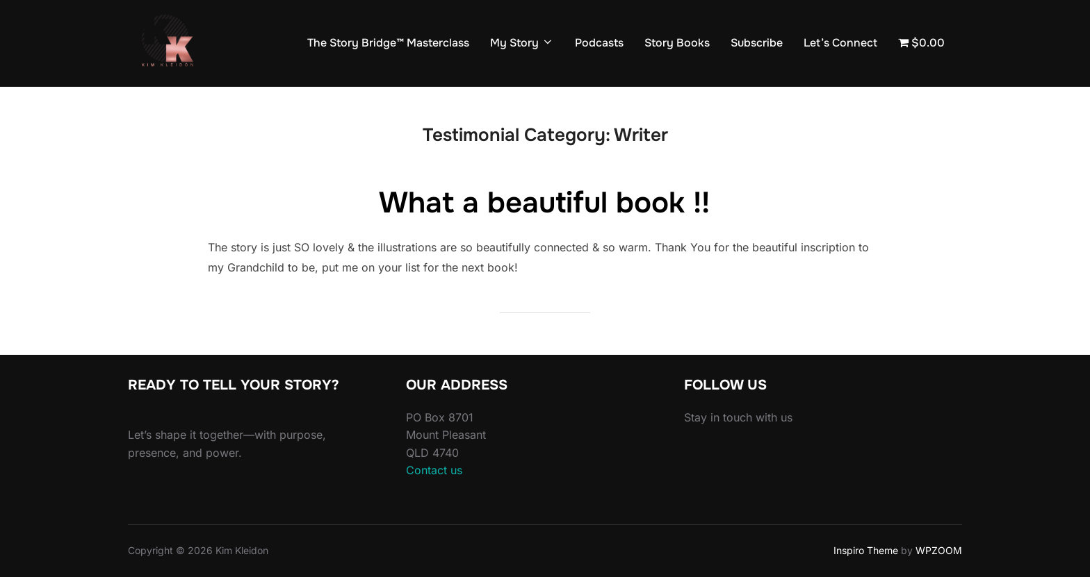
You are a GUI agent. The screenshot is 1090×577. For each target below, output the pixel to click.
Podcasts (599, 42)
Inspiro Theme (865, 550)
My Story (522, 42)
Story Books (677, 42)
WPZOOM (939, 550)
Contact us (434, 470)
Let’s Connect (840, 42)
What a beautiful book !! (544, 202)
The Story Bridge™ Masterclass (388, 42)
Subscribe (757, 42)
